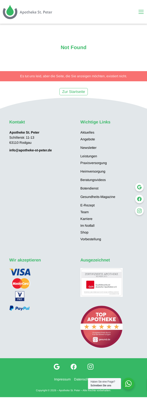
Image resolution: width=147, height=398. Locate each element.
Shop (84, 232)
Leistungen (88, 156)
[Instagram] (90, 366)
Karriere (86, 219)
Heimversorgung (92, 171)
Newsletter (88, 147)
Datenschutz (83, 379)
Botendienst (89, 188)
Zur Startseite (73, 92)
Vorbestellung (90, 239)
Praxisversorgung (93, 163)
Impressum (62, 379)
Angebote (87, 139)
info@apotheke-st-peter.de (30, 150)
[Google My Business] (56, 366)
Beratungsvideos (93, 180)
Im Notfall (87, 225)
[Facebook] (73, 366)
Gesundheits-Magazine (97, 197)
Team (84, 212)
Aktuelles (87, 132)
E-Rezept (87, 205)
